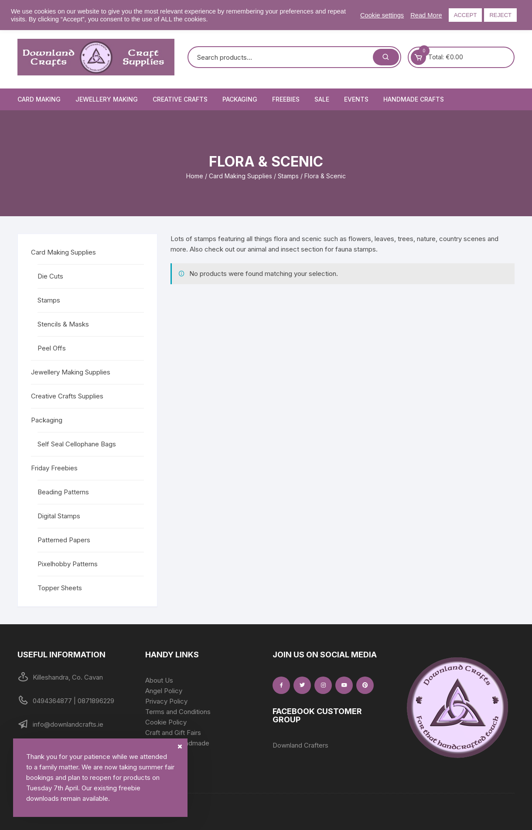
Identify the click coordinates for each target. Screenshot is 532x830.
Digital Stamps (59, 516)
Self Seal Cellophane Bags (77, 444)
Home (194, 176)
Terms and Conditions (178, 712)
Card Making (39, 99)
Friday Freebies (54, 468)
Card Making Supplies (240, 176)
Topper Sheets (60, 588)
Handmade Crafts (413, 99)
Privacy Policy (166, 701)
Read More (426, 15)
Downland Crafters (300, 745)
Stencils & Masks (63, 324)
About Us (159, 680)
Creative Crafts (180, 99)
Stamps (288, 176)
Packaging (239, 99)
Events (356, 99)
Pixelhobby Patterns (68, 564)
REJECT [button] (500, 15)
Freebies (286, 99)
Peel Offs (52, 348)
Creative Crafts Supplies (67, 396)
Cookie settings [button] (382, 15)
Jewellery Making (106, 99)
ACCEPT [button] (465, 15)
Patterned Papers (64, 540)
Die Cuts (50, 276)
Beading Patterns (63, 492)
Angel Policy (163, 691)
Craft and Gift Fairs (173, 732)
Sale (321, 99)
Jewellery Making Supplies (70, 372)
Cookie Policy (166, 722)
